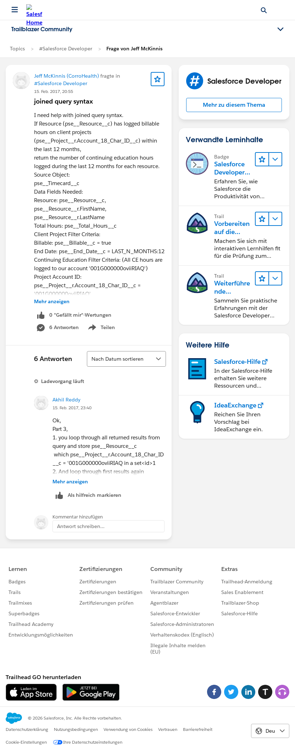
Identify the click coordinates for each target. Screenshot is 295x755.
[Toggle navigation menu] (280, 29)
